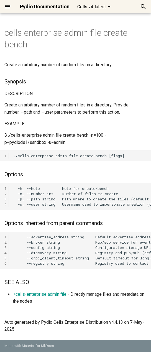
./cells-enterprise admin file (39, 294)
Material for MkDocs (38, 346)
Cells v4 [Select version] (91, 6)
